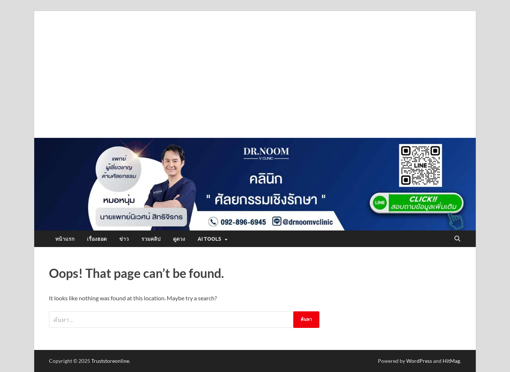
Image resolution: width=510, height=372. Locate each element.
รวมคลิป (150, 239)
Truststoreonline (110, 361)
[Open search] (457, 238)
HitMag (451, 361)
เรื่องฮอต (97, 239)
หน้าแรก (64, 239)
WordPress (419, 361)
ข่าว (124, 239)
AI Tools (209, 239)
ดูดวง (179, 239)
